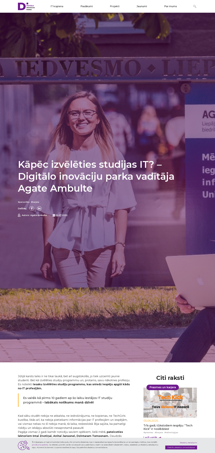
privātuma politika (40, 445)
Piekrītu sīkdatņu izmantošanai (181, 447)
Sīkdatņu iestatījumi (188, 443)
